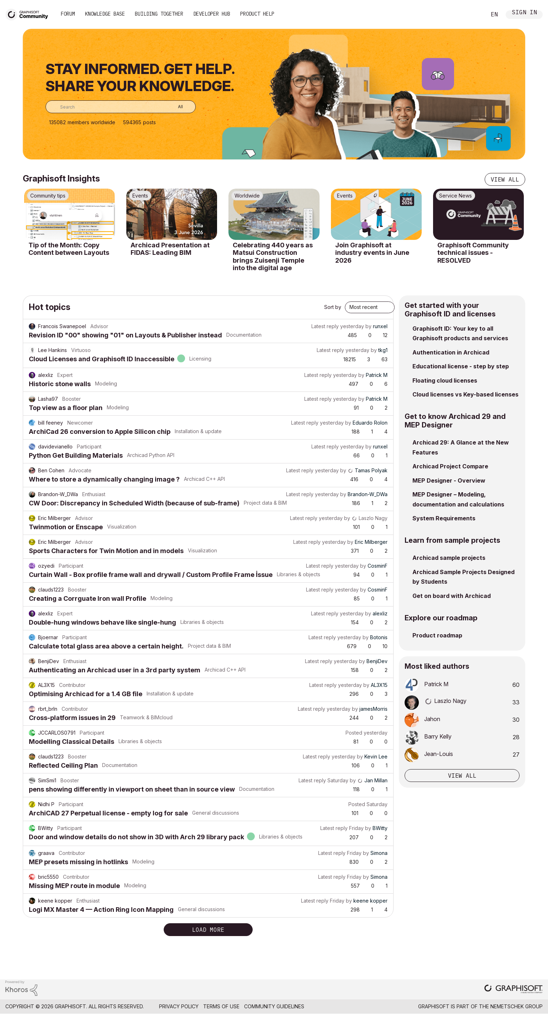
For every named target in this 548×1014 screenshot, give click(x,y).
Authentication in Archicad (450, 352)
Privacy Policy (179, 1006)
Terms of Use (221, 1006)
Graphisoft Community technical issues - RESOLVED (473, 252)
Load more (208, 929)
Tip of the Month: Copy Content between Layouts (68, 249)
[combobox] (121, 106)
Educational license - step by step (460, 366)
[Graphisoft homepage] (513, 989)
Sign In (524, 13)
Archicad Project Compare (450, 466)
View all (505, 179)
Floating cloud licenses (444, 380)
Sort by (332, 307)
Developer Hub (211, 14)
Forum (68, 14)
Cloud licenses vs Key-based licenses (465, 394)
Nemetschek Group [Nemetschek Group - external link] (516, 1006)
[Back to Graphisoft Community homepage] (29, 14)
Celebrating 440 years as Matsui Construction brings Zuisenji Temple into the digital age (273, 256)
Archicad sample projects (448, 557)
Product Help (257, 14)
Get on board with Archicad (451, 595)
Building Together (159, 14)
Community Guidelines (274, 1006)
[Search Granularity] (175, 106)
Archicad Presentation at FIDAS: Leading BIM (170, 249)
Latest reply (325, 326)
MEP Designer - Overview (448, 480)
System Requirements (443, 518)
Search (473, 14)
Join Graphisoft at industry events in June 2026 (372, 252)
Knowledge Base (105, 14)
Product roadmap (437, 635)
